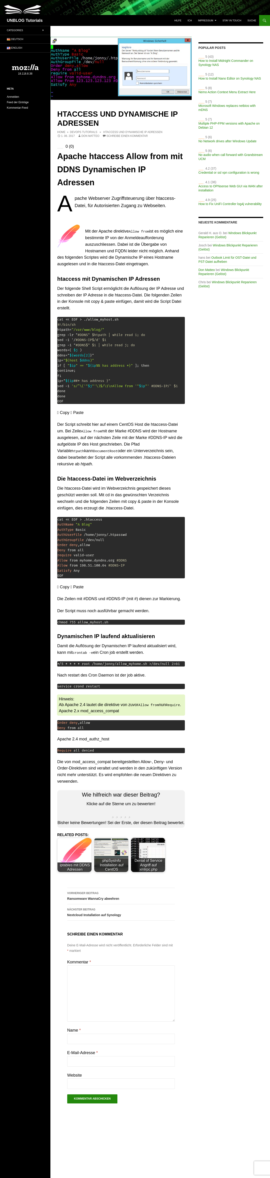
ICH (190, 20)
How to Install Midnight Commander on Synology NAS (225, 63)
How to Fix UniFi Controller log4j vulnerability (230, 204)
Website (74, 1074)
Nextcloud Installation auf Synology (121, 911)
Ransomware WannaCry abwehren (121, 895)
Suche (251, 20)
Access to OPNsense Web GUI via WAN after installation (230, 188)
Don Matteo (90, 136)
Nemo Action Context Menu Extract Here (227, 92)
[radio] (112, 812)
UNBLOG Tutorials (25, 20)
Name (74, 1030)
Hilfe (177, 20)
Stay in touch (232, 20)
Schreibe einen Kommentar (127, 136)
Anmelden (13, 96)
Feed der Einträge (18, 102)
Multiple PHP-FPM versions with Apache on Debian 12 (229, 125)
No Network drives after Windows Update (227, 141)
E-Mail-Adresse (82, 1052)
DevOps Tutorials (83, 132)
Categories (15, 30)
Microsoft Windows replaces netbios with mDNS (227, 108)
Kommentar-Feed (17, 107)
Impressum (205, 20)
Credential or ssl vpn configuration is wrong (228, 172)
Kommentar (79, 961)
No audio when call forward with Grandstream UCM (230, 157)
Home (61, 132)
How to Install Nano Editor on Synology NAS (229, 78)
